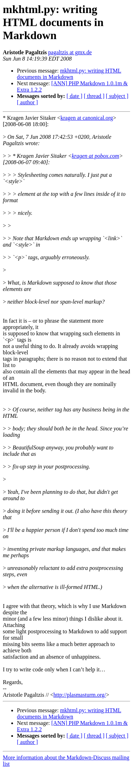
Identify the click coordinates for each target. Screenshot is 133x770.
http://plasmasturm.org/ (79, 695)
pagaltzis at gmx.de (70, 52)
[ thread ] (94, 96)
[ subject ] (117, 96)
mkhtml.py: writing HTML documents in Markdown (69, 74)
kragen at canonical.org (87, 118)
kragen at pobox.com (95, 156)
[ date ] (74, 96)
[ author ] (27, 102)
